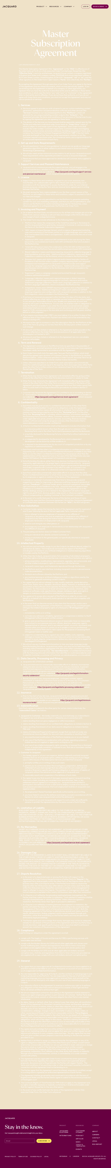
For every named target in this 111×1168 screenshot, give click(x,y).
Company (95, 1125)
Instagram (63, 1156)
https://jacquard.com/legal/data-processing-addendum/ (60, 687)
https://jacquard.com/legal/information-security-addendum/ (56, 674)
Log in (85, 6)
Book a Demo (100, 6)
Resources (80, 1125)
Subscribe (44, 1141)
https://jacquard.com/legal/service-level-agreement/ (56, 397)
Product (63, 1125)
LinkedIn (76, 1156)
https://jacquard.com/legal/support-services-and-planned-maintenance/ (57, 173)
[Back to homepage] (9, 7)
